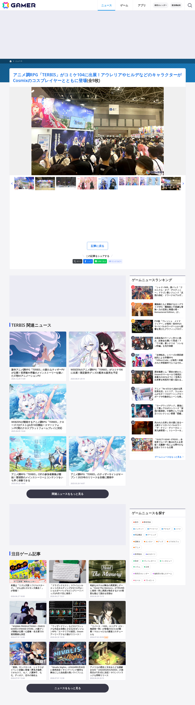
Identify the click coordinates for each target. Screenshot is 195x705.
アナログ (166, 529)
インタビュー (166, 561)
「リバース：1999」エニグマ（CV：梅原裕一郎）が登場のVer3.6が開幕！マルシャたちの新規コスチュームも (107, 630)
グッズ (160, 541)
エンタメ (149, 541)
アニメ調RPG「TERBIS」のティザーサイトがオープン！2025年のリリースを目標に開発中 (97, 476)
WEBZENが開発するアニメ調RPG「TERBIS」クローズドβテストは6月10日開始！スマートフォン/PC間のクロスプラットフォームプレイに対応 (37, 425)
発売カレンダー (160, 5)
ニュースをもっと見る (67, 688)
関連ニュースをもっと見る (67, 494)
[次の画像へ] (98, 131)
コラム (137, 567)
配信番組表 (176, 5)
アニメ (137, 547)
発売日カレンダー (142, 573)
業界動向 (138, 554)
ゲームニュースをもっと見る (168, 456)
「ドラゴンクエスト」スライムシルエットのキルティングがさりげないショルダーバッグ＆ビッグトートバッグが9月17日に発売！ (66, 589)
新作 (136, 522)
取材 (136, 561)
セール (137, 580)
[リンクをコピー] (115, 261)
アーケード (153, 529)
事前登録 (147, 522)
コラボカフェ (173, 541)
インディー (139, 529)
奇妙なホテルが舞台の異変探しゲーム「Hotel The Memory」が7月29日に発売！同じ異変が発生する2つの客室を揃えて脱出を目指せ (107, 589)
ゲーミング (151, 534)
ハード (178, 529)
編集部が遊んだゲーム (163, 573)
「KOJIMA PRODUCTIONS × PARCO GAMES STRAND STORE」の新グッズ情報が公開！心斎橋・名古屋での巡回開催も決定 (28, 630)
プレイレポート (150, 561)
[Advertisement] (97, 34)
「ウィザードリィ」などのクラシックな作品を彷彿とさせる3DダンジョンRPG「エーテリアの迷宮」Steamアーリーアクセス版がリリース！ (67, 630)
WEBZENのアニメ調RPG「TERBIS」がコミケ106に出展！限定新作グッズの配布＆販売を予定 (97, 371)
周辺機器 (138, 534)
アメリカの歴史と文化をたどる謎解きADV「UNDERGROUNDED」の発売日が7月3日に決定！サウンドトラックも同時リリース (106, 671)
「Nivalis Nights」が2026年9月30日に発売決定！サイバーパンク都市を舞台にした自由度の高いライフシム (67, 670)
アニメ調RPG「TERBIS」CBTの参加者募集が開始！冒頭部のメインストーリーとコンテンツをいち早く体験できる (37, 477)
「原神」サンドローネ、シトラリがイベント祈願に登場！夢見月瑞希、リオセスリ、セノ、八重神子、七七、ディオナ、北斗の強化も (27, 671)
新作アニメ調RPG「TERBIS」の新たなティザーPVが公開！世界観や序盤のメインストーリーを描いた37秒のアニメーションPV (37, 372)
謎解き (137, 541)
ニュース (18, 61)
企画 (147, 567)
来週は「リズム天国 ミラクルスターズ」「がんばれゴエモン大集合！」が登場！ (27, 588)
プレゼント (149, 580)
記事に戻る (97, 246)
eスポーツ (151, 554)
